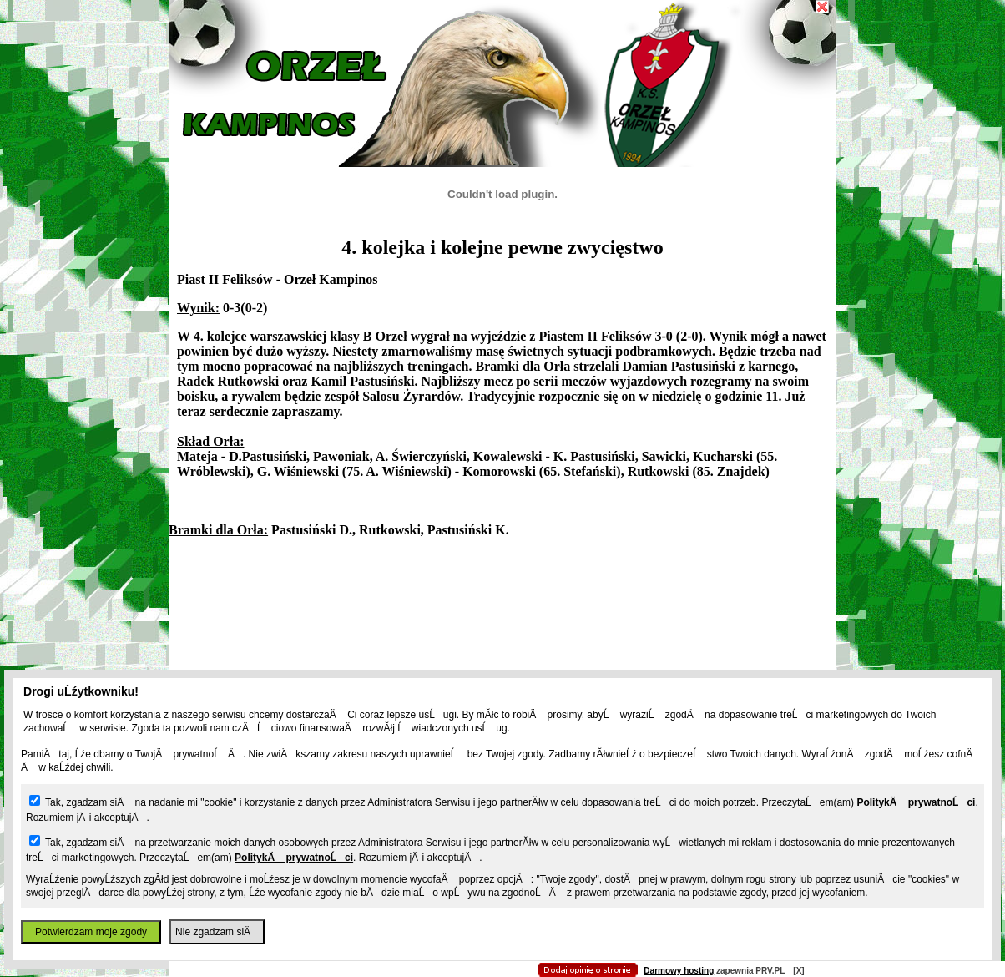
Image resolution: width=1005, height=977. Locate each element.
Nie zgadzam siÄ (217, 932)
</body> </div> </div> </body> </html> (502, 83)
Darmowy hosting (679, 970)
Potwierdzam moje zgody (91, 932)
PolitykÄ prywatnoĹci (915, 802)
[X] (798, 970)
